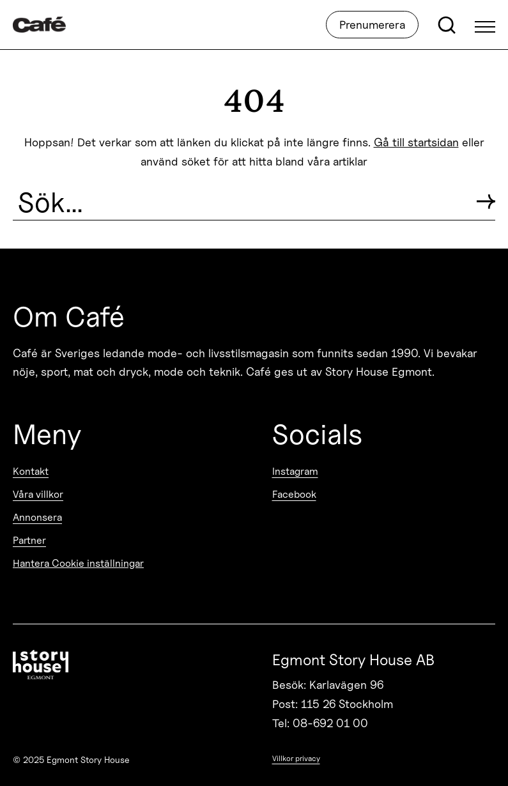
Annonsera (37, 517)
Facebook (294, 494)
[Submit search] (486, 201)
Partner (29, 540)
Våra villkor (38, 494)
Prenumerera (372, 24)
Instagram (295, 471)
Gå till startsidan (416, 142)
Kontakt (31, 471)
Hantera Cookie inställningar (78, 563)
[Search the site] (239, 202)
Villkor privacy (296, 758)
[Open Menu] (485, 25)
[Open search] (446, 25)
